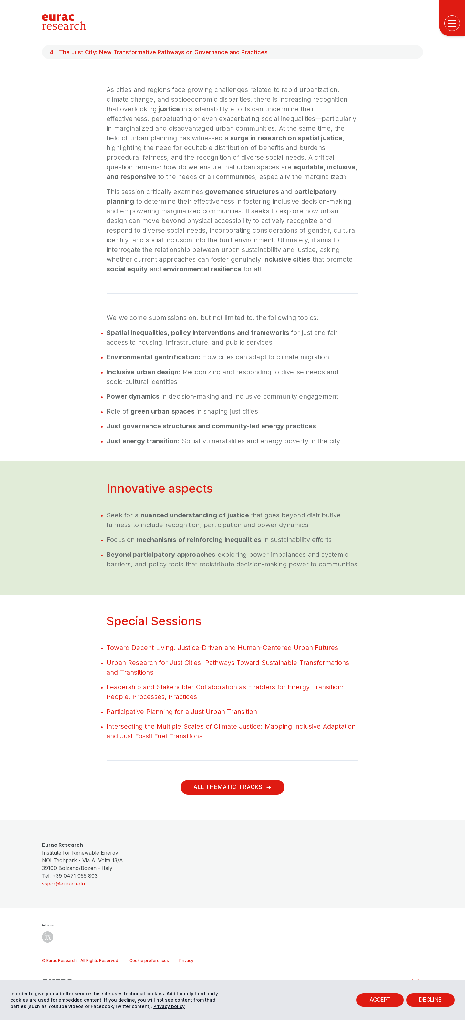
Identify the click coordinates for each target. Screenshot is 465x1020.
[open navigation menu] (452, 23)
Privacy (186, 960)
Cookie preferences (149, 960)
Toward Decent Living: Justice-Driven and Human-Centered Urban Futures (222, 648)
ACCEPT (380, 999)
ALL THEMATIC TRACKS (232, 787)
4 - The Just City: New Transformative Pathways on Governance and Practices (159, 52)
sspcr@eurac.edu (63, 883)
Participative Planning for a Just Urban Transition (182, 711)
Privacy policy (169, 1006)
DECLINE (430, 999)
